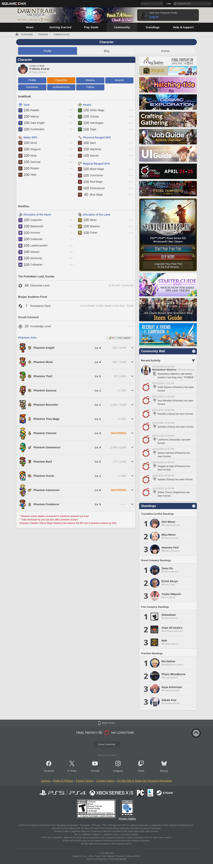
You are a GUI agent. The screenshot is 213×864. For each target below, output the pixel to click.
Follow (90, 87)
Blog (106, 50)
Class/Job (61, 80)
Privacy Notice (84, 780)
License (45, 780)
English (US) (184, 3)
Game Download (106, 744)
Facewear (32, 87)
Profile (48, 50)
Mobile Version (108, 723)
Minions (90, 80)
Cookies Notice (105, 780)
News (74, 771)
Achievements (61, 87)
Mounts (119, 80)
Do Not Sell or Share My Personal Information (144, 780)
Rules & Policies (63, 780)
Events (165, 50)
